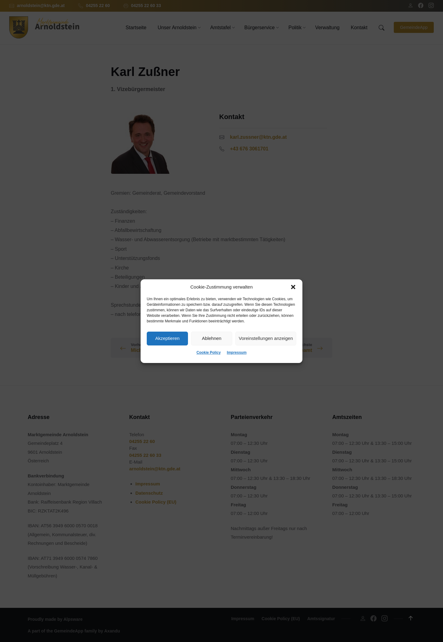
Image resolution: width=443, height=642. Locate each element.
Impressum (236, 352)
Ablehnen (211, 338)
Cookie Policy (209, 352)
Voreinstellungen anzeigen (266, 338)
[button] (293, 287)
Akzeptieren (167, 338)
